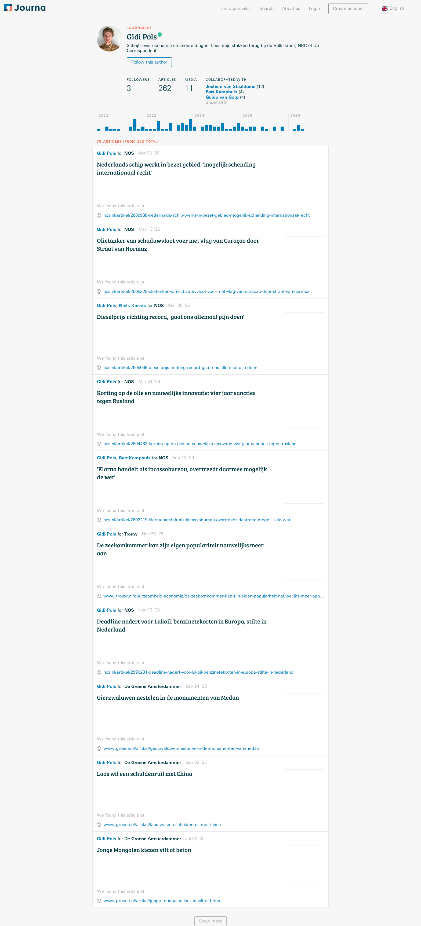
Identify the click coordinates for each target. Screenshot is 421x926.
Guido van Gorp (222, 97)
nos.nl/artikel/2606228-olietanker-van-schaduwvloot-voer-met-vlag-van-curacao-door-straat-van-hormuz (206, 291)
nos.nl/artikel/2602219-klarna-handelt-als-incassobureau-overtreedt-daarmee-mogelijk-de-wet (197, 519)
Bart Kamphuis (221, 91)
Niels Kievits (132, 305)
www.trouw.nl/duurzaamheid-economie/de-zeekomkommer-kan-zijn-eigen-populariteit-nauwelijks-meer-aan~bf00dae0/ (213, 596)
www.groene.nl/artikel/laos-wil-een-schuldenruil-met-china (162, 824)
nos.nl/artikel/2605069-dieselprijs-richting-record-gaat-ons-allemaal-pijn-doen (180, 367)
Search (267, 8)
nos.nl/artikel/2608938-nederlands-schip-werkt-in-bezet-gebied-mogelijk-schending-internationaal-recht (206, 215)
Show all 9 (216, 102)
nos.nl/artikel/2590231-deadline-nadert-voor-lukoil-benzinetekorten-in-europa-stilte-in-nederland (198, 672)
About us (291, 8)
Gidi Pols (106, 153)
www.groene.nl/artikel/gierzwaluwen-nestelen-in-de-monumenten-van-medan (181, 748)
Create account (348, 8)
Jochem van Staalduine (230, 86)
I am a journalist (235, 8)
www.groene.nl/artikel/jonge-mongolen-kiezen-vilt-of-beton (162, 900)
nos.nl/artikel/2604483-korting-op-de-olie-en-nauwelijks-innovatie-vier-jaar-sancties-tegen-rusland (200, 443)
